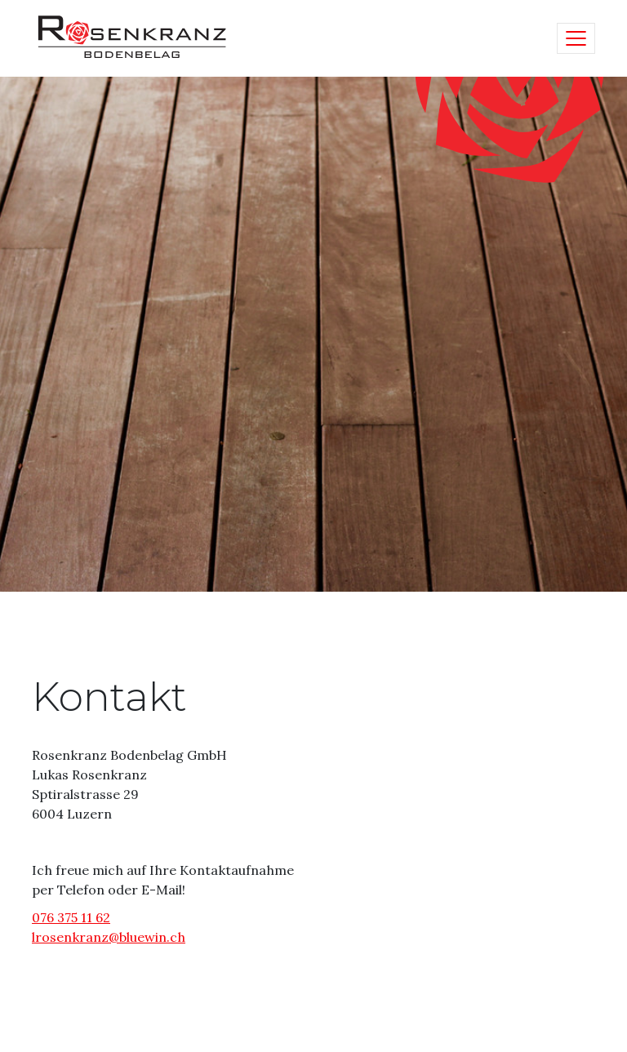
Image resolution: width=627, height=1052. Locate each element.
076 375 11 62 (71, 917)
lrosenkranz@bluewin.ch (108, 937)
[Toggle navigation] (576, 38)
